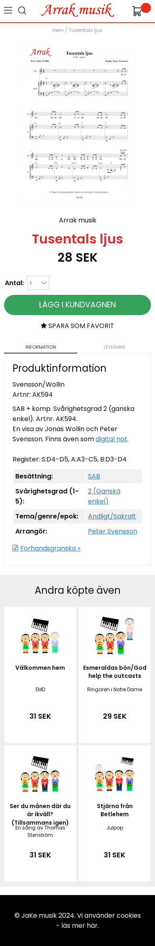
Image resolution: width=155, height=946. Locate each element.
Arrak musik (77, 220)
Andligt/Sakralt (112, 516)
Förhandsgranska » (50, 548)
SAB (94, 476)
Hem (58, 30)
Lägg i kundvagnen (77, 304)
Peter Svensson (112, 531)
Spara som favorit (77, 325)
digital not (111, 439)
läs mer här (79, 925)
